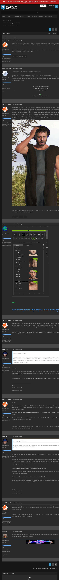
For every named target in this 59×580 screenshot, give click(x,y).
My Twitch (46, 86)
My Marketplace (41, 88)
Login (48, 5)
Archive (10, 16)
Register (53, 5)
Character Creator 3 (19, 16)
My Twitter (41, 86)
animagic (4, 531)
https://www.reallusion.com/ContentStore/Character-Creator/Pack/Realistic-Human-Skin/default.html (35, 378)
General (28, 16)
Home (4, 16)
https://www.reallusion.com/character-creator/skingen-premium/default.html (29, 476)
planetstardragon (6, 68)
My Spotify (36, 86)
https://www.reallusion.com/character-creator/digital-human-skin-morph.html (29, 468)
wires (3, 224)
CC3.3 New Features (37, 16)
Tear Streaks (48, 16)
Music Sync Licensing (41, 90)
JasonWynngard (10, 23)
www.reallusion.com (17, 390)
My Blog (47, 88)
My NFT (35, 88)
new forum (33, 2)
